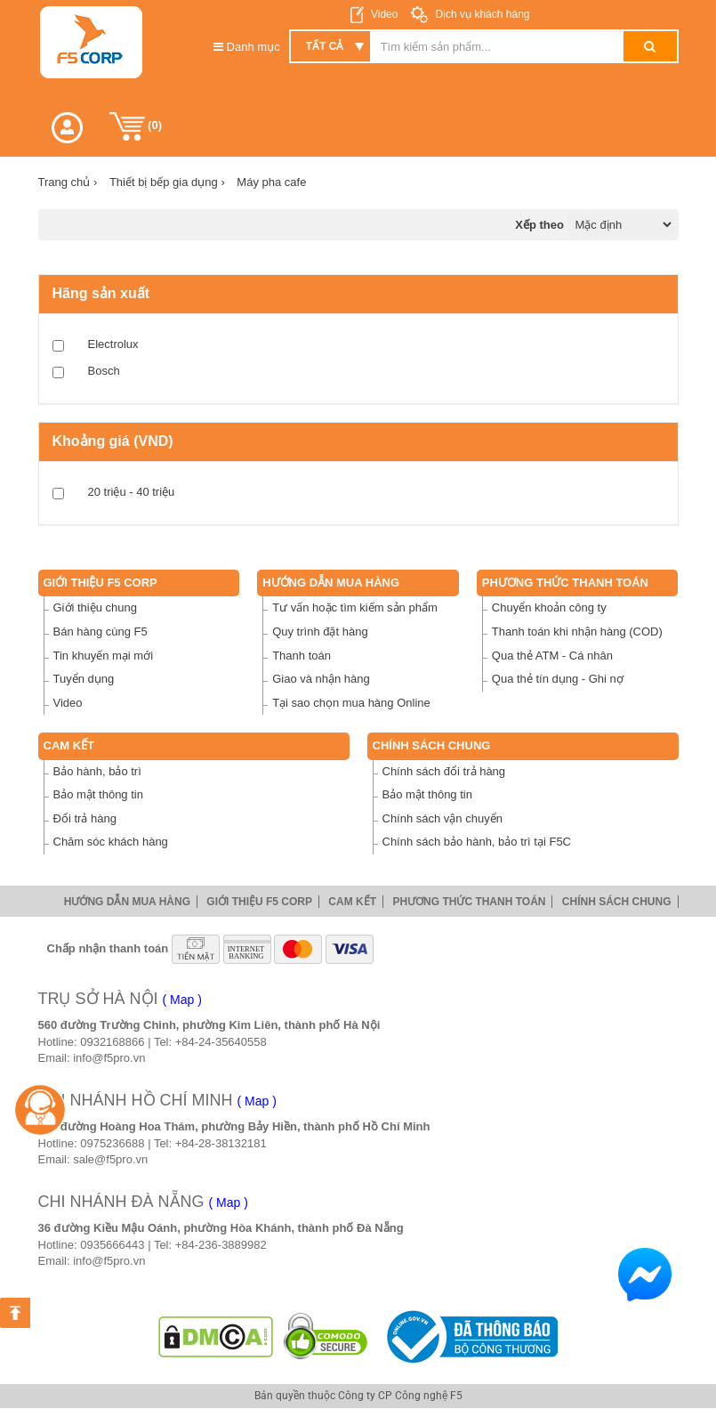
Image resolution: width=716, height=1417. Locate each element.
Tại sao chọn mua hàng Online (351, 702)
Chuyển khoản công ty (549, 607)
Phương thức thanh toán (565, 582)
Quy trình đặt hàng (319, 631)
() (136, 126)
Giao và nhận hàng (321, 678)
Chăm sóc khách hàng (110, 841)
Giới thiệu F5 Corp (100, 582)
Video (384, 14)
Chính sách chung (432, 745)
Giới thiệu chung (95, 607)
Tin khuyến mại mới (103, 655)
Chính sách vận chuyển (442, 818)
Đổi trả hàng (85, 818)
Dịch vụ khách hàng (480, 14)
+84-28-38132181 (221, 1143)
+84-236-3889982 (221, 1244)
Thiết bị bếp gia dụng (167, 182)
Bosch (104, 370)
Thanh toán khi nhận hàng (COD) (577, 631)
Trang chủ (68, 182)
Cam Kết (69, 745)
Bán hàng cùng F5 (100, 631)
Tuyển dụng (84, 678)
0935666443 (112, 1244)
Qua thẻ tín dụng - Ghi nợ (557, 678)
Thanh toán (301, 655)
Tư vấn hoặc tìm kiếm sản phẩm (355, 607)
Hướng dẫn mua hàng (330, 582)
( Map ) (182, 999)
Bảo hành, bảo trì (97, 771)
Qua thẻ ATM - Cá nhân (552, 655)
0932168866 (112, 1042)
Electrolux (113, 344)
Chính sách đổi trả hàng (444, 771)
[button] (67, 128)
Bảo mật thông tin (98, 794)
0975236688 (112, 1143)
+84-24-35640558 (221, 1042)
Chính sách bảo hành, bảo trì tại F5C (477, 841)
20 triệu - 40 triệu (131, 491)
